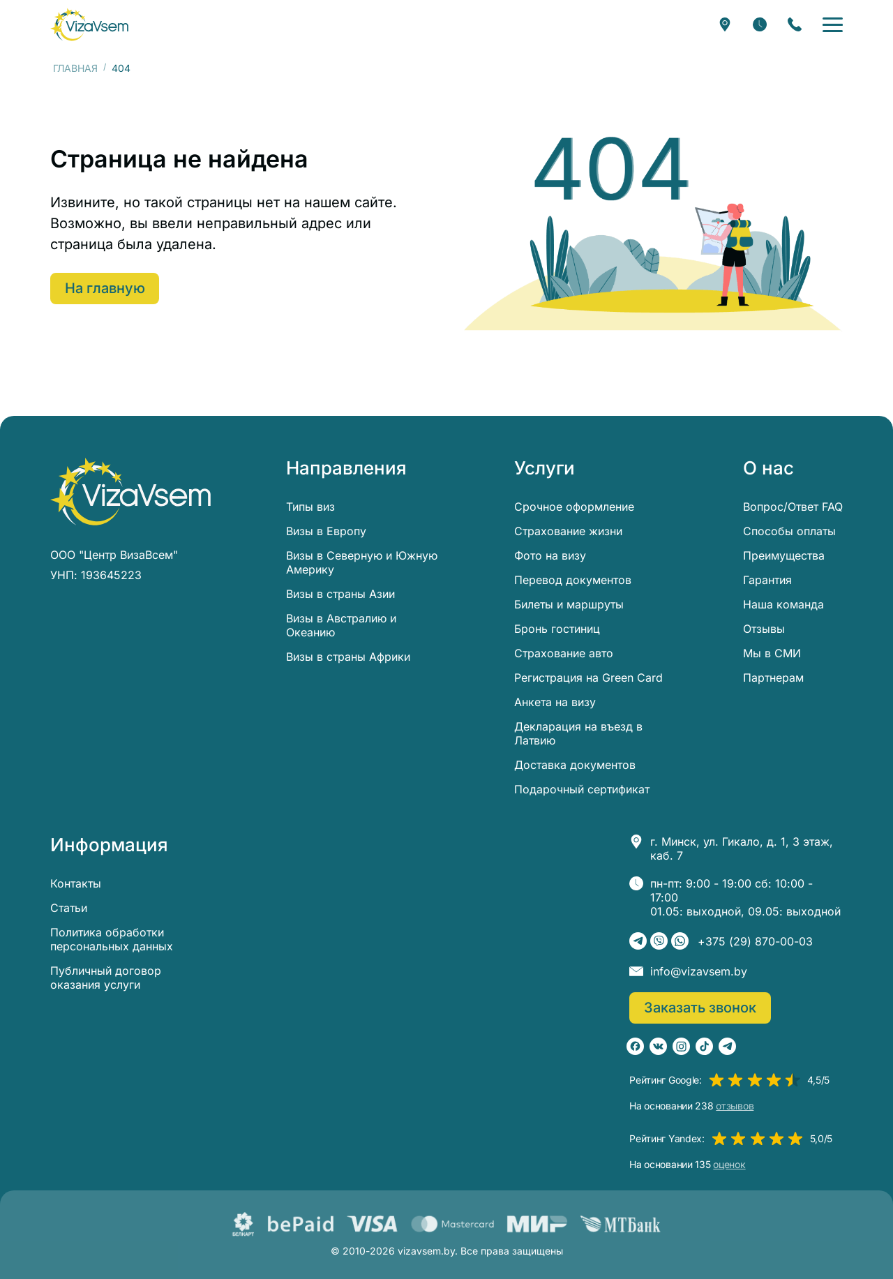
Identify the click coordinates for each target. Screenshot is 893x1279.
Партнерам (773, 678)
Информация (109, 845)
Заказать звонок (701, 1007)
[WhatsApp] (680, 941)
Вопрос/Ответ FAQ (793, 507)
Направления (346, 468)
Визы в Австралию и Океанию (341, 625)
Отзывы (764, 629)
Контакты (75, 883)
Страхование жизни (568, 531)
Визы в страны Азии (340, 594)
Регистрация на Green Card (588, 678)
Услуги (544, 468)
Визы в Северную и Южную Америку (361, 562)
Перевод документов (572, 580)
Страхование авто (563, 653)
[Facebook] (635, 1046)
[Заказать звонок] (795, 24)
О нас (768, 468)
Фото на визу (550, 555)
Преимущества (784, 555)
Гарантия (767, 580)
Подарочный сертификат (582, 789)
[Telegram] (638, 941)
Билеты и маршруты (569, 604)
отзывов (734, 1106)
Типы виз (310, 507)
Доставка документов (575, 765)
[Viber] (659, 941)
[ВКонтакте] (658, 1046)
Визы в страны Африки (348, 657)
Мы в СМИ (772, 653)
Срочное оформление (574, 507)
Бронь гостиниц (557, 629)
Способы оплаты (789, 531)
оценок (729, 1164)
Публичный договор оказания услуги (105, 978)
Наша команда (783, 604)
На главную (106, 288)
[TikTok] (704, 1046)
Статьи (68, 908)
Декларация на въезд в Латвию (578, 733)
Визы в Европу (326, 531)
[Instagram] (681, 1046)
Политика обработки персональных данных (111, 939)
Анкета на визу (555, 702)
